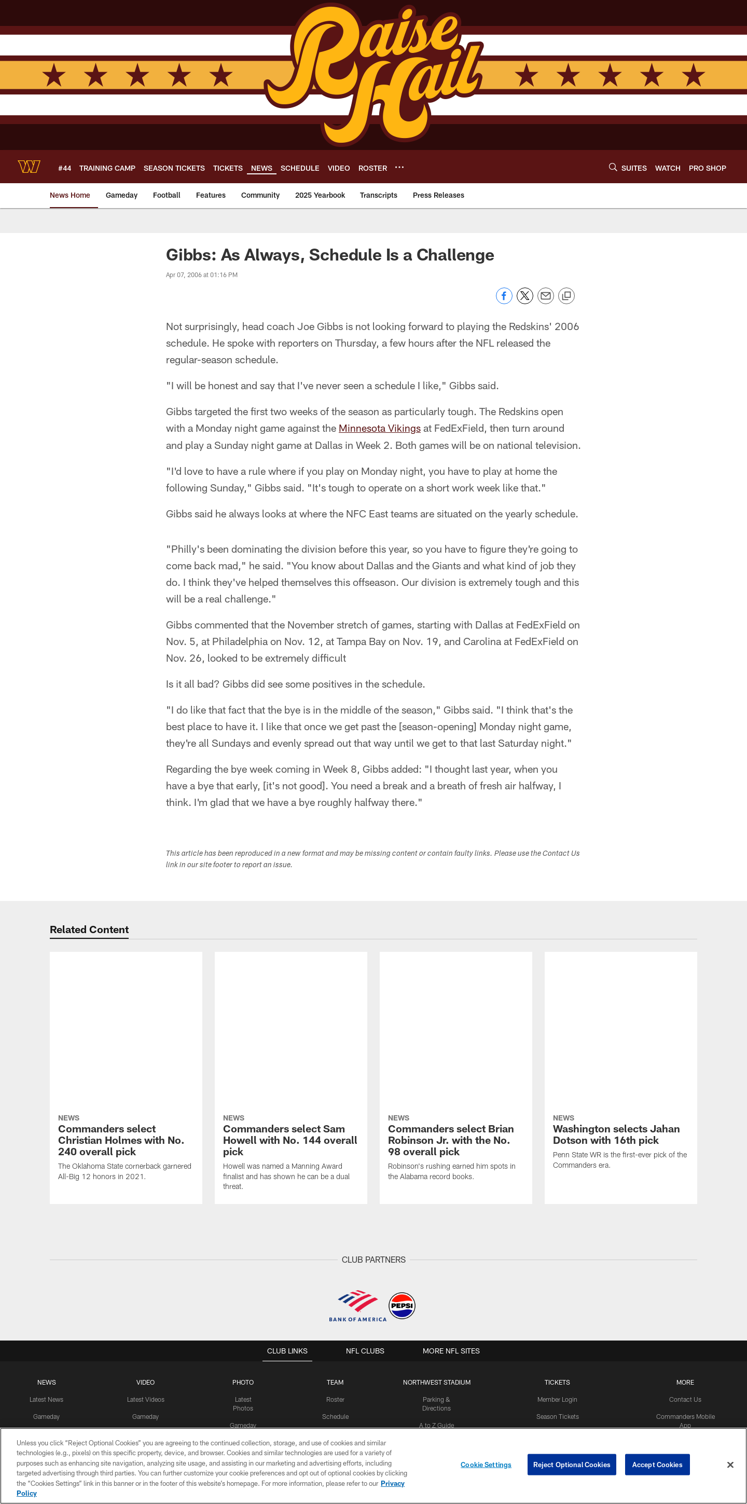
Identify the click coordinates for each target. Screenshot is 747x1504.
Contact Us (684, 1246)
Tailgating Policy (437, 1280)
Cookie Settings (486, 1464)
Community (47, 1314)
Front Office (336, 1314)
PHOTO (243, 1229)
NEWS (48, 1229)
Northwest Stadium (437, 1229)
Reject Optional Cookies (572, 1464)
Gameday (47, 1263)
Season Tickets (557, 1263)
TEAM (336, 1229)
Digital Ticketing (557, 1331)
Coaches (336, 1297)
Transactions (335, 1348)
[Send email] (545, 301)
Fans (243, 1314)
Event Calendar (336, 1280)
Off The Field (47, 1280)
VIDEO (146, 1229)
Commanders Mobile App (685, 1263)
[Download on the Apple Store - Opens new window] (336, 1415)
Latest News (47, 1246)
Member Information (557, 1365)
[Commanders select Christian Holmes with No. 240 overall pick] (126, 996)
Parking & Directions (437, 1246)
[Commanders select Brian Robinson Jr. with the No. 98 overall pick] (456, 996)
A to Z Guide (437, 1263)
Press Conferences (146, 1280)
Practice (243, 1280)
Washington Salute (684, 1280)
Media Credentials (685, 1365)
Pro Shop (684, 1348)
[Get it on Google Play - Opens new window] (407, 1419)
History (335, 1365)
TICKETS (557, 1229)
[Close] (730, 1465)
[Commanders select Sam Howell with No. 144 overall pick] (291, 1001)
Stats (335, 1331)
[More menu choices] (399, 167)
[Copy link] (566, 296)
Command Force (684, 1297)
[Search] (613, 167)
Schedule (336, 1263)
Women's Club (684, 1331)
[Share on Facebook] (504, 301)
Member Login (557, 1246)
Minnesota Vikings (380, 427)
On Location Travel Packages (557, 1382)
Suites (557, 1348)
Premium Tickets (557, 1280)
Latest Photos (244, 1246)
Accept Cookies (657, 1464)
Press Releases (47, 1297)
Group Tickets (557, 1314)
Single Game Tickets (557, 1297)
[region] (373, 1466)
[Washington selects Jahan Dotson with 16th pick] (621, 990)
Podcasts (146, 1297)
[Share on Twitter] (525, 301)
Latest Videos (146, 1246)
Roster (336, 1246)
